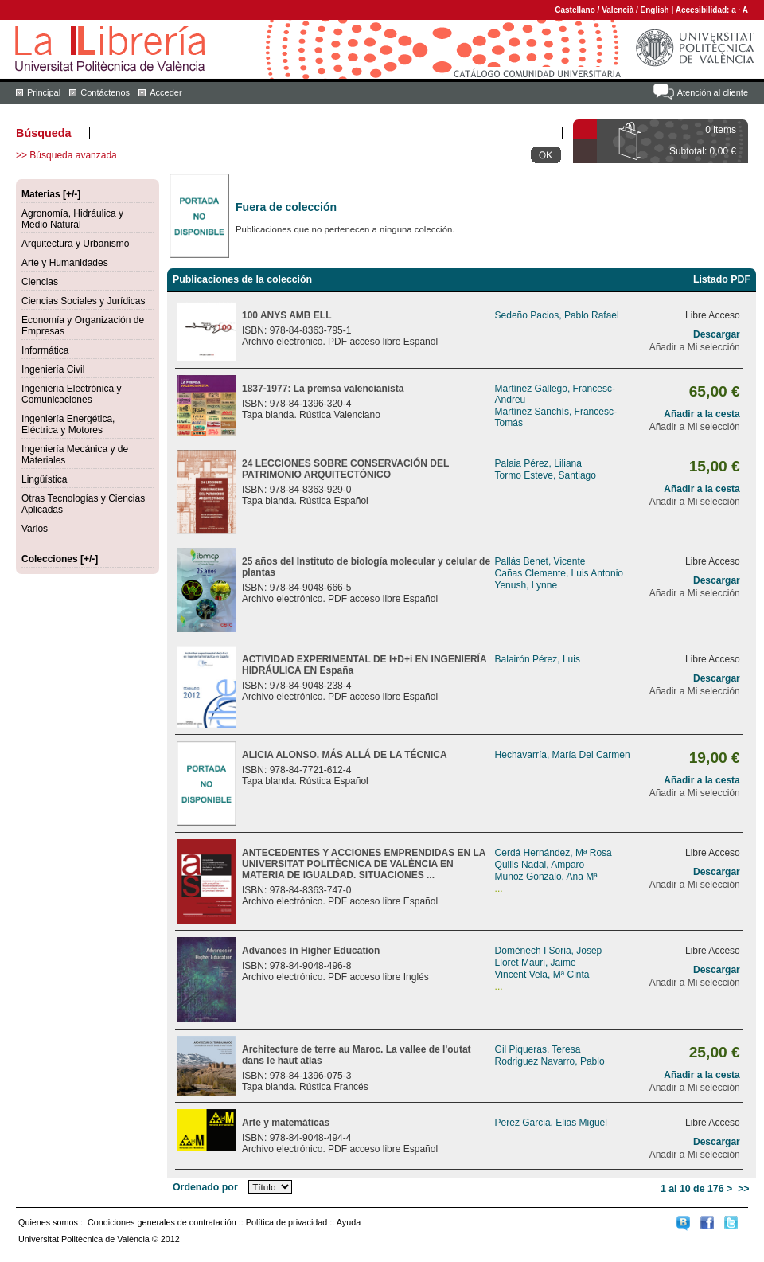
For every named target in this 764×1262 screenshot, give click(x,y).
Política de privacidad (287, 1222)
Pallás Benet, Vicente (540, 561)
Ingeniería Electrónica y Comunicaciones (71, 394)
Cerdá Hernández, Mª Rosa (553, 852)
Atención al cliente (712, 92)
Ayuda (349, 1222)
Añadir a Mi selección (694, 347)
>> (743, 1188)
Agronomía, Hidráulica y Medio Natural (72, 219)
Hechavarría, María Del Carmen (562, 754)
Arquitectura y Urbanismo (75, 243)
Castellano (575, 10)
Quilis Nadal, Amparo (540, 864)
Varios (34, 528)
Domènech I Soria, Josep (548, 950)
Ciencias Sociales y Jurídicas (83, 301)
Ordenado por (205, 1187)
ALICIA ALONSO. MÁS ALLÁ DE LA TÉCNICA (344, 754)
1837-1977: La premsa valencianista (322, 388)
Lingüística (44, 479)
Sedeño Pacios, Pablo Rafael (557, 315)
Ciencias (39, 281)
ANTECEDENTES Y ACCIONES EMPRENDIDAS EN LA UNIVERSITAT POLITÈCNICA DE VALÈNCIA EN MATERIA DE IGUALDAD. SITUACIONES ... (363, 864)
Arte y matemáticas (285, 1122)
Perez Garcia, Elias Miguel (551, 1122)
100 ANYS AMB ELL (286, 315)
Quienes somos (48, 1222)
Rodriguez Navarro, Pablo (550, 1061)
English (655, 10)
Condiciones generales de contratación (162, 1222)
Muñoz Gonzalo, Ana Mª (546, 876)
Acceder (165, 92)
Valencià (617, 10)
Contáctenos (105, 92)
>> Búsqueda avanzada (66, 155)
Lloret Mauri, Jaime (535, 962)
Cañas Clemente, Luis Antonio (559, 573)
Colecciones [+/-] (59, 559)
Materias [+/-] (50, 194)
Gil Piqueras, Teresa (538, 1049)
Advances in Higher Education (311, 950)
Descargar (716, 334)
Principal (43, 92)
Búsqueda (44, 133)
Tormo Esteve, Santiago (545, 475)
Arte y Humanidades (64, 262)
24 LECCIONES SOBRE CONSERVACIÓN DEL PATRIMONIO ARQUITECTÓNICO (345, 469)
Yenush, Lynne (526, 585)
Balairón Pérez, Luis (537, 659)
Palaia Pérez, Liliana (538, 463)
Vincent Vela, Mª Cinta (542, 974)
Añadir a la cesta (701, 414)
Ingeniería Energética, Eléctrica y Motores (68, 424)
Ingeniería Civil (52, 369)
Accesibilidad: (704, 10)
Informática (44, 350)
